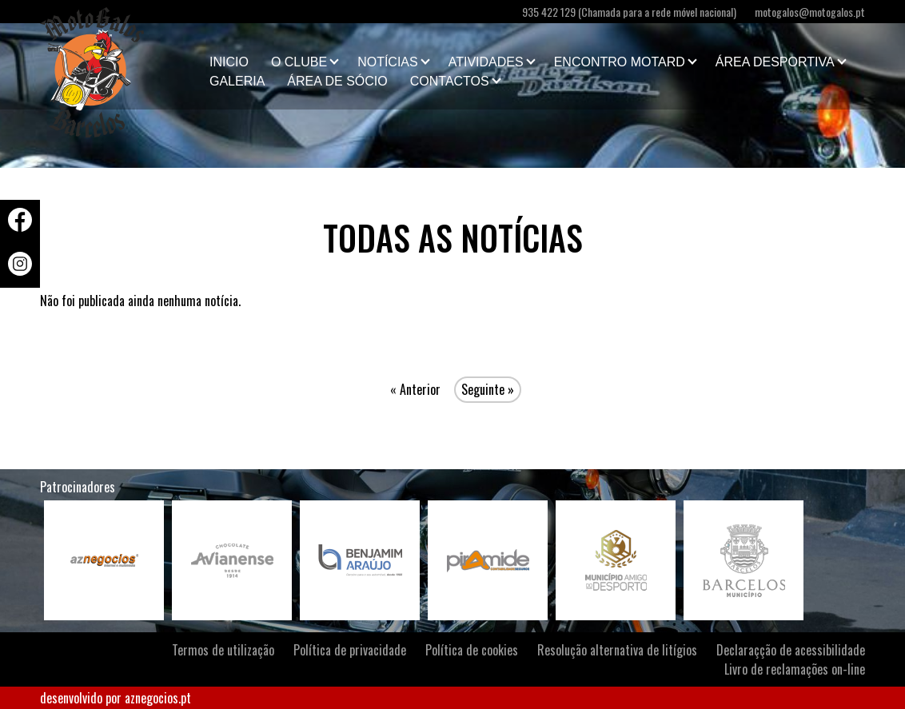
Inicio (229, 62)
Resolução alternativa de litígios (617, 649)
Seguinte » (487, 389)
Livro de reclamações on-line (794, 669)
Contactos (449, 81)
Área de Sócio (337, 81)
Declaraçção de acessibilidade (790, 649)
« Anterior (415, 389)
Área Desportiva (775, 62)
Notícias (387, 62)
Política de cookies (471, 649)
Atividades (486, 62)
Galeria (237, 81)
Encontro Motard (619, 62)
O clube (299, 62)
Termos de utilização (223, 649)
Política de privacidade (349, 649)
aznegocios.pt (158, 697)
